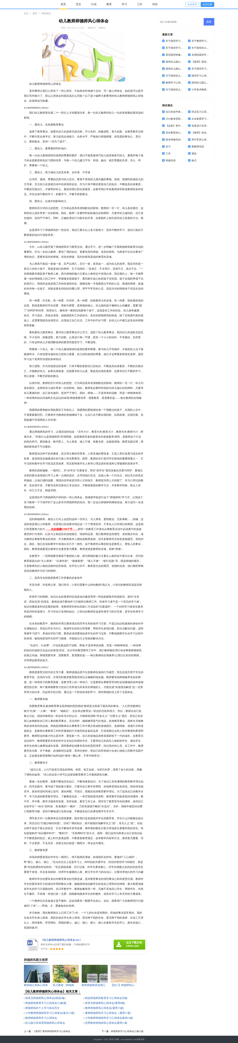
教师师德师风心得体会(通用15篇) (104, 1008)
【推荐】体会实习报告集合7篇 (208, 132)
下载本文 (102, 28)
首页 (63, 4)
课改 (194, 153)
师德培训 (171, 160)
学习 (124, 4)
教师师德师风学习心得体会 (41, 1017)
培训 (155, 4)
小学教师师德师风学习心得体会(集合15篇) (50, 1013)
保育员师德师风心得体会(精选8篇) (45, 998)
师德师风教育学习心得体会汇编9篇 (45, 1003)
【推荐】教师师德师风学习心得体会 (51, 1031)
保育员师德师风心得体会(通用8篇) (105, 1003)
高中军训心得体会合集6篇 (206, 139)
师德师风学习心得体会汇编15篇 (127, 1031)
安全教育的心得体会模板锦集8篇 (184, 132)
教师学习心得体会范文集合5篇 (182, 82)
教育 (109, 4)
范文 (78, 4)
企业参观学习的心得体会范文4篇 (210, 118)
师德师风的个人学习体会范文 (42, 1008)
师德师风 (46, 13)
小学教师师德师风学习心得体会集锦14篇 (109, 1017)
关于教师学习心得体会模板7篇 (208, 41)
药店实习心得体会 (201, 111)
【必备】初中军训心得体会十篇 (183, 125)
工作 (139, 4)
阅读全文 (92, 28)
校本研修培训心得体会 (178, 139)
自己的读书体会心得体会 (179, 111)
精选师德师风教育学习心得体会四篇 (106, 998)
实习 (168, 146)
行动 (93, 4)
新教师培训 (198, 146)
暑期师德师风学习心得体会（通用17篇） (109, 1013)
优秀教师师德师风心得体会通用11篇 (106, 1022)
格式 (194, 160)
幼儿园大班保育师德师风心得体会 (45, 1022)
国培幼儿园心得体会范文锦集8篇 (184, 68)
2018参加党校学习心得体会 (181, 118)
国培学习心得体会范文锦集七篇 (209, 75)
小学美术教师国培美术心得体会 (209, 89)
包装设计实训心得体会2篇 (206, 125)
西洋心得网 (114, 1039)
